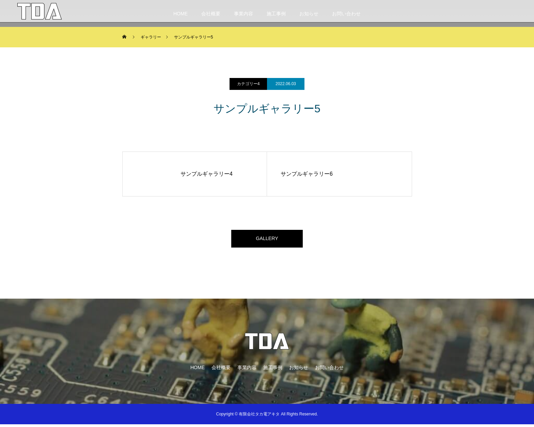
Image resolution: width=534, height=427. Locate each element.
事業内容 (243, 13)
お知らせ (308, 13)
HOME (180, 13)
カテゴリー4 (248, 83)
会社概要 (210, 13)
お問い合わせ (346, 13)
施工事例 (276, 13)
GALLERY (267, 240)
